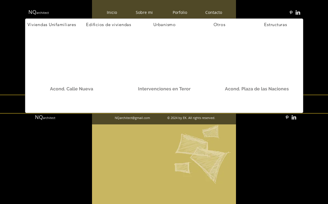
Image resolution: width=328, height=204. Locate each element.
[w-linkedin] (298, 12)
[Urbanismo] (164, 24)
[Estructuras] (275, 24)
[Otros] (219, 24)
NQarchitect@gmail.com (132, 118)
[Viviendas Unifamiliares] (52, 24)
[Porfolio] (179, 12)
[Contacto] (214, 12)
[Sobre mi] (144, 12)
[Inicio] (112, 12)
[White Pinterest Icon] (291, 12)
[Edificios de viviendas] (108, 24)
